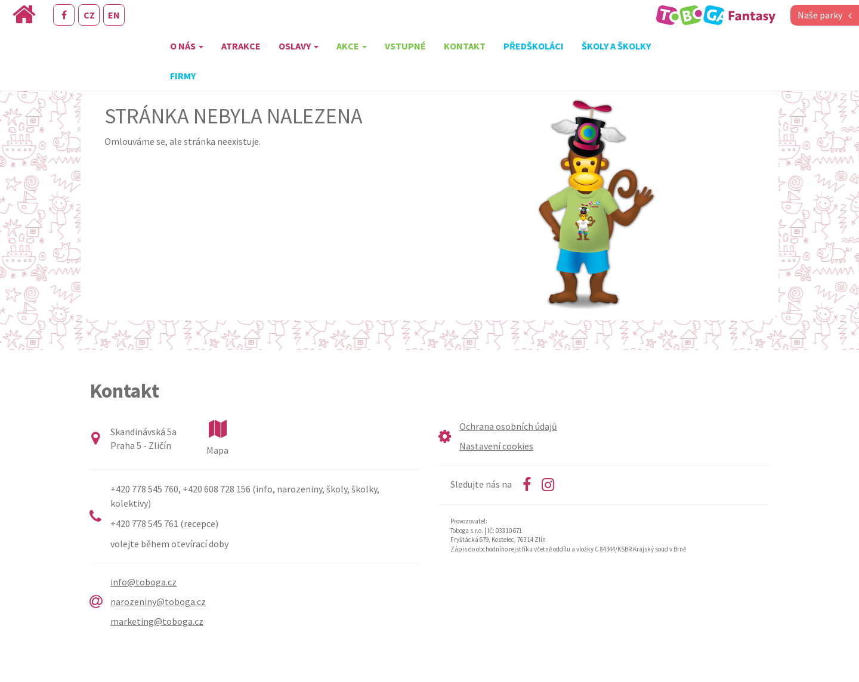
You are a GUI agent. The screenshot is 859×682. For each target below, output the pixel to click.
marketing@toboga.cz (156, 621)
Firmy (183, 76)
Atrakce (241, 46)
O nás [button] (186, 46)
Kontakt (465, 46)
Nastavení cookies (496, 446)
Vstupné (405, 46)
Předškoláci (533, 46)
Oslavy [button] (299, 46)
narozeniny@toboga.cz (158, 601)
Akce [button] (351, 46)
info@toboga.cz (143, 582)
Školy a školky (616, 46)
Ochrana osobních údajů (508, 426)
